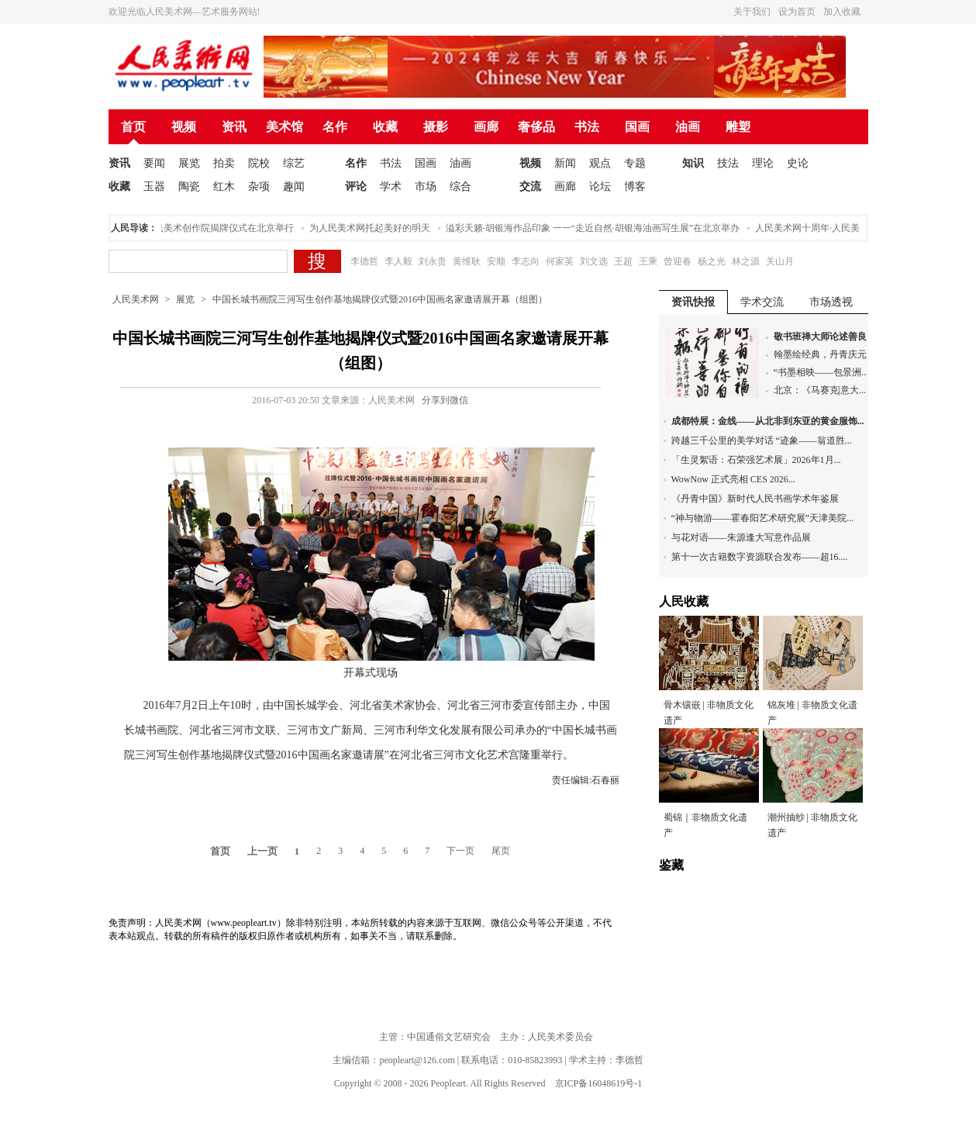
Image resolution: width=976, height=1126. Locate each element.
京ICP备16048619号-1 (599, 1083)
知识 (693, 163)
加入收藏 (841, 11)
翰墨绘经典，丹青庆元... (824, 354)
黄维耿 (467, 261)
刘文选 (594, 261)
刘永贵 (433, 261)
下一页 (460, 850)
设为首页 (797, 11)
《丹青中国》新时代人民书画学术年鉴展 (755, 498)
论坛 (600, 186)
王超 (623, 261)
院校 (259, 163)
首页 (133, 126)
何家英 (560, 261)
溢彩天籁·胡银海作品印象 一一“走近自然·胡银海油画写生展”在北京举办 (595, 228)
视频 (183, 126)
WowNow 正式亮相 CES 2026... (733, 479)
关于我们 (752, 11)
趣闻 (294, 186)
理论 (763, 163)
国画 (637, 126)
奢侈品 (536, 126)
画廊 (486, 126)
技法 (728, 163)
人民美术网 (135, 299)
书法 (586, 126)
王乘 (648, 261)
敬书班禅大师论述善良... (824, 336)
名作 (334, 126)
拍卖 (224, 163)
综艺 (294, 163)
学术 (391, 186)
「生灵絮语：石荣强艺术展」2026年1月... (756, 459)
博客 (635, 186)
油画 (687, 126)
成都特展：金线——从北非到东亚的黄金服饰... (767, 421)
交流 (530, 186)
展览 (189, 163)
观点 (600, 163)
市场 (425, 186)
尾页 (500, 850)
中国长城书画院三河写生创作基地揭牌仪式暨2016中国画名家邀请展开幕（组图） (379, 299)
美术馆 (284, 126)
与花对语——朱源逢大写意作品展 (741, 537)
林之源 (746, 261)
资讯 (234, 126)
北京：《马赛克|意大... (820, 390)
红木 (224, 186)
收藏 (385, 126)
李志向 (526, 261)
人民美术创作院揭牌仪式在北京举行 (221, 228)
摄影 (435, 126)
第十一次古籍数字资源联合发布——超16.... (759, 556)
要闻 (154, 163)
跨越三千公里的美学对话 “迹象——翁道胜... (761, 440)
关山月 (780, 261)
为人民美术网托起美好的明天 (372, 228)
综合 (460, 186)
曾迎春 (677, 261)
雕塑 (738, 126)
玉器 (154, 186)
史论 (798, 163)
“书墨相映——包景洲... (821, 372)
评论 (356, 186)
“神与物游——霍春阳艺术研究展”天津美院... (762, 518)
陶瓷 (189, 186)
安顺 (496, 261)
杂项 (259, 186)
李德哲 (364, 261)
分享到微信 (445, 400)
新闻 (565, 163)
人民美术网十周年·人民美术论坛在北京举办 (846, 228)
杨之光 (712, 261)
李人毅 (398, 261)
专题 (635, 163)
